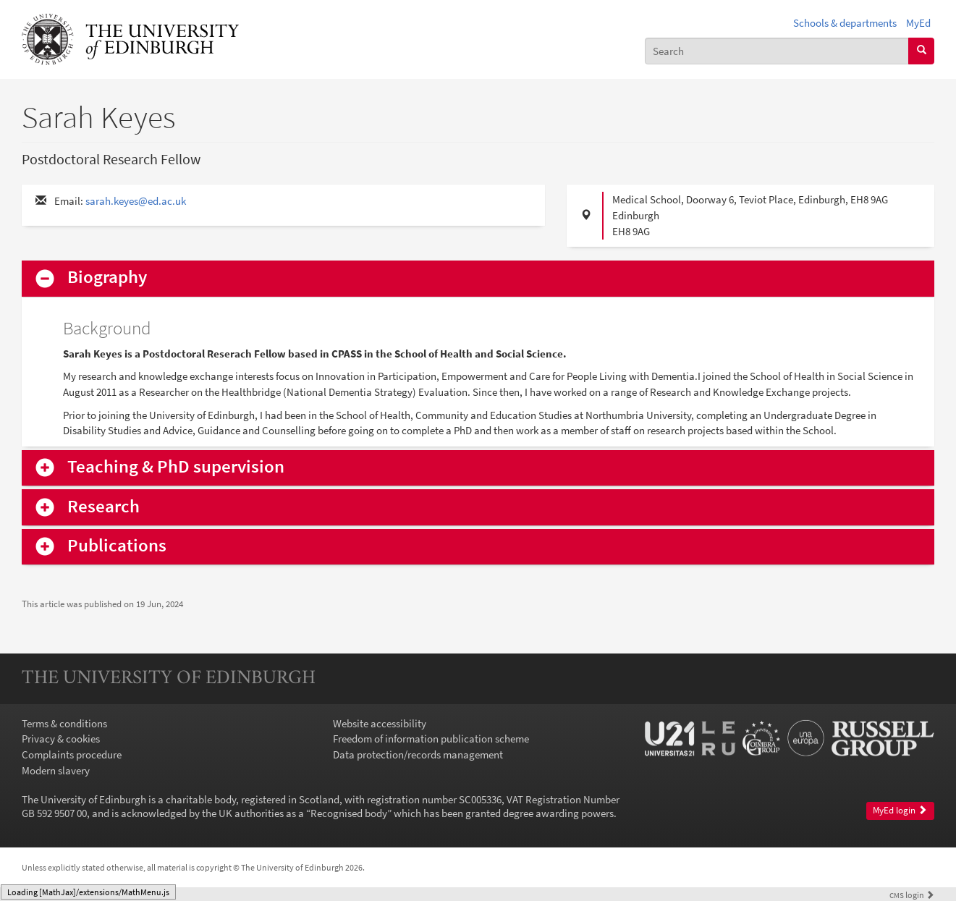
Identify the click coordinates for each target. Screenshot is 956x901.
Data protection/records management (418, 754)
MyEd (918, 23)
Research (103, 506)
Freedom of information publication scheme (431, 738)
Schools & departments (845, 23)
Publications (116, 546)
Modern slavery (56, 770)
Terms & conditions (64, 723)
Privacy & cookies (61, 738)
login (911, 894)
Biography (107, 277)
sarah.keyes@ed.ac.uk (135, 201)
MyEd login (900, 810)
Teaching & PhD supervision (175, 467)
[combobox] (777, 51)
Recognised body (348, 813)
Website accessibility (379, 723)
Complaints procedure (72, 754)
